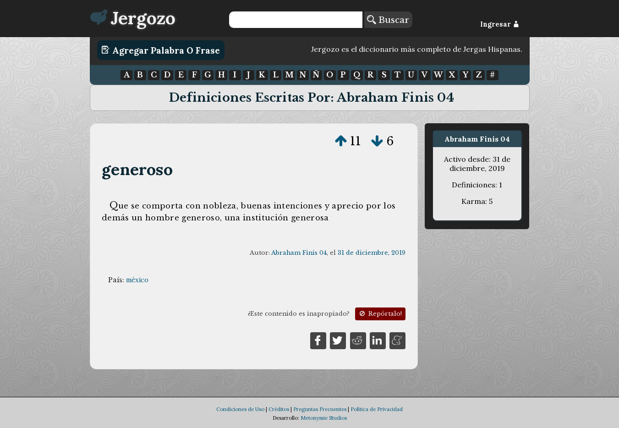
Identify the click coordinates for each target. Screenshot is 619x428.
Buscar (388, 19)
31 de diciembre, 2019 (371, 252)
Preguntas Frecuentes (319, 409)
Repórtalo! (380, 313)
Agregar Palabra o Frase (160, 49)
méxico (137, 280)
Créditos (278, 409)
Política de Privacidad (377, 409)
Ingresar (499, 24)
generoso (137, 169)
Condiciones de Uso (240, 409)
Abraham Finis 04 (299, 252)
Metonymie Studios (324, 418)
